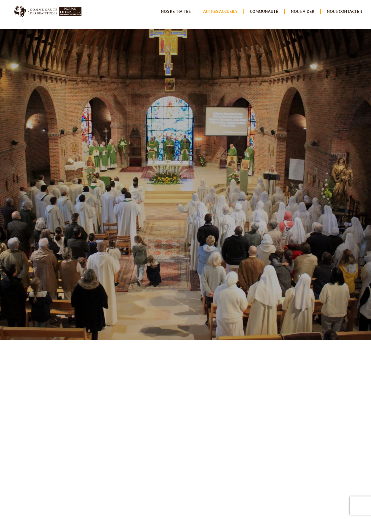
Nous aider (302, 11)
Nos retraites (176, 11)
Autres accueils (220, 11)
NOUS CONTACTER (344, 11)
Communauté (264, 11)
